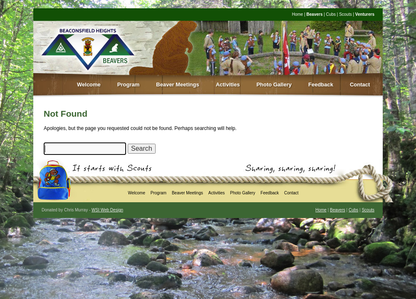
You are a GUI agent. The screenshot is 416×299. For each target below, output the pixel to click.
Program (128, 84)
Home (297, 14)
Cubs (331, 14)
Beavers (315, 14)
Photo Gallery (274, 84)
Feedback (320, 84)
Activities (228, 84)
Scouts (345, 14)
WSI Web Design (107, 210)
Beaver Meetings (177, 84)
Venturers (364, 14)
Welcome (89, 84)
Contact (360, 84)
